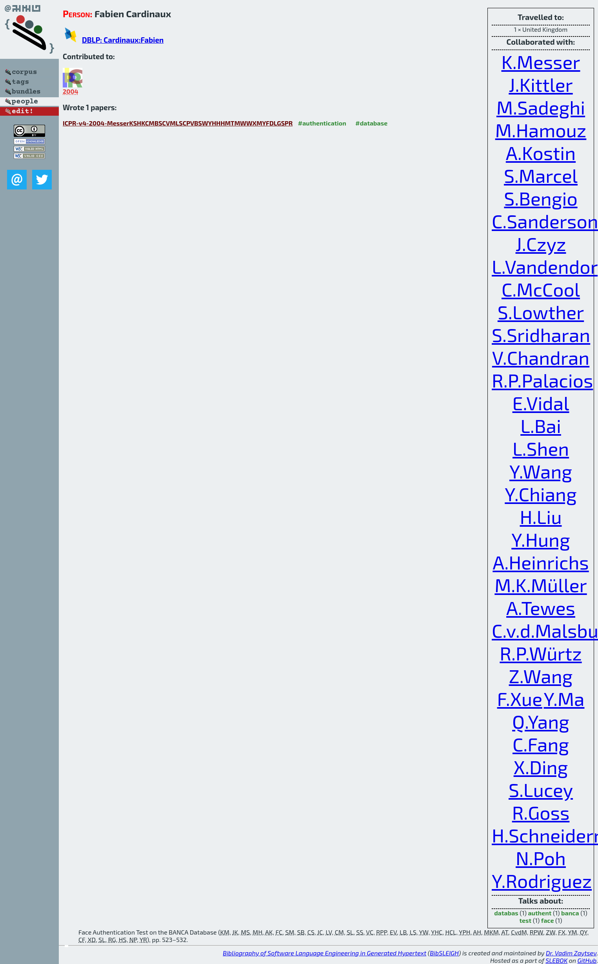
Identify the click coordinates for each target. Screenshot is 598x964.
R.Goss (541, 812)
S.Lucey (541, 789)
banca (570, 913)
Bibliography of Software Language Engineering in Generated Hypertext (324, 953)
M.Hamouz (541, 129)
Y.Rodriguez (542, 880)
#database (371, 123)
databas (506, 913)
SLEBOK (556, 960)
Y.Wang (540, 471)
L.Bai (540, 425)
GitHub (587, 960)
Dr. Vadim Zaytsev (571, 953)
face (547, 920)
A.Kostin (541, 152)
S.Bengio (540, 198)
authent (539, 913)
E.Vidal (541, 402)
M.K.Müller (540, 584)
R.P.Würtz (541, 653)
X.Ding (541, 766)
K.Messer (540, 61)
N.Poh (541, 857)
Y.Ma (564, 698)
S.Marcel (541, 175)
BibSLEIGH (444, 953)
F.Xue (519, 698)
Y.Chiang (541, 493)
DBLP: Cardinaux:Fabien (123, 39)
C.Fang (541, 744)
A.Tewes (540, 607)
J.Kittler (541, 84)
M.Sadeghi (540, 107)
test (526, 920)
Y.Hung (540, 539)
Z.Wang (541, 675)
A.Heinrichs (541, 562)
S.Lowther (541, 311)
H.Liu (541, 516)
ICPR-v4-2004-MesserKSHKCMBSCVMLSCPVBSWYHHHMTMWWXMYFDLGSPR (178, 123)
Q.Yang (540, 721)
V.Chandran (540, 357)
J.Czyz (541, 243)
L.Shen (541, 448)
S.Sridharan (541, 334)
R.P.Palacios (542, 380)
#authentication (322, 123)
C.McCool (541, 289)
